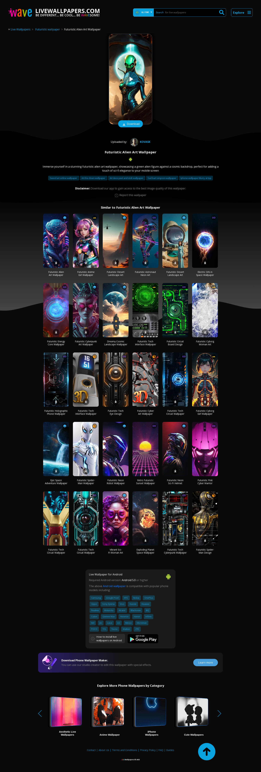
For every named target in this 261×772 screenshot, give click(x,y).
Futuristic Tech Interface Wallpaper (145, 343)
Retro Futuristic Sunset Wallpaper (145, 482)
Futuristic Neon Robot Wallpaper (116, 482)
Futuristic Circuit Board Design (175, 343)
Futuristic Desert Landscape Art (116, 273)
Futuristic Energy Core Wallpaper (56, 343)
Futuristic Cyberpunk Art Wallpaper (86, 343)
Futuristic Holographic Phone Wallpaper (56, 412)
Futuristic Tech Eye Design (116, 412)
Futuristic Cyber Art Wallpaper (145, 412)
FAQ (160, 750)
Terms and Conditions (124, 750)
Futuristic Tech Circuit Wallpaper (175, 412)
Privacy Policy (148, 750)
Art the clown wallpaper (94, 178)
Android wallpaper (114, 586)
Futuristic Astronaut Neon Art (145, 273)
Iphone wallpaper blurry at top (196, 178)
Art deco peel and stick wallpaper (127, 178)
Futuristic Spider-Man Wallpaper (86, 482)
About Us (104, 750)
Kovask (139, 142)
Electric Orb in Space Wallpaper (205, 273)
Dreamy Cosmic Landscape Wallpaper (115, 343)
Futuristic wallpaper (47, 29)
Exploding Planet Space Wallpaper (145, 551)
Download (130, 124)
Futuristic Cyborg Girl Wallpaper (205, 412)
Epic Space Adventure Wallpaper (56, 482)
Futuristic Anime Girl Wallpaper (86, 273)
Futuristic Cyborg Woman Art (205, 343)
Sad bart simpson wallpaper (162, 178)
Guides (170, 750)
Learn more (205, 662)
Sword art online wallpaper (64, 178)
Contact (91, 750)
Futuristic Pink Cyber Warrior (205, 482)
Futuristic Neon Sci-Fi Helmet (175, 482)
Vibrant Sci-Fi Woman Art (115, 551)
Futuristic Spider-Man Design (205, 551)
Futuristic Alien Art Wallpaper (56, 273)
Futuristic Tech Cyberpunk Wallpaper (175, 551)
